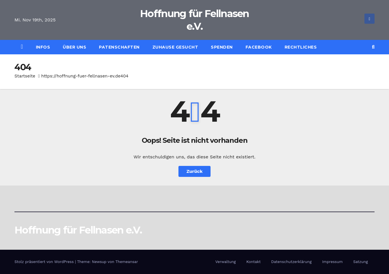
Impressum (332, 262)
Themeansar (126, 262)
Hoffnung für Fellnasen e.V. (78, 230)
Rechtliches (301, 47)
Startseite (24, 76)
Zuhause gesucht (175, 47)
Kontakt (253, 262)
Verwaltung (225, 262)
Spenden (222, 47)
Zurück (195, 171)
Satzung (360, 262)
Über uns (74, 47)
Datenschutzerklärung (291, 262)
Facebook (259, 47)
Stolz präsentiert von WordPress (44, 262)
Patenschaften (119, 47)
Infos (43, 47)
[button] (373, 47)
